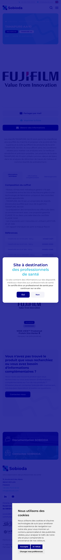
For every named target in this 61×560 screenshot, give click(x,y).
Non (38, 295)
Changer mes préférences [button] (31, 551)
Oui (23, 295)
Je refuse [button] (37, 547)
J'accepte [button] (24, 547)
